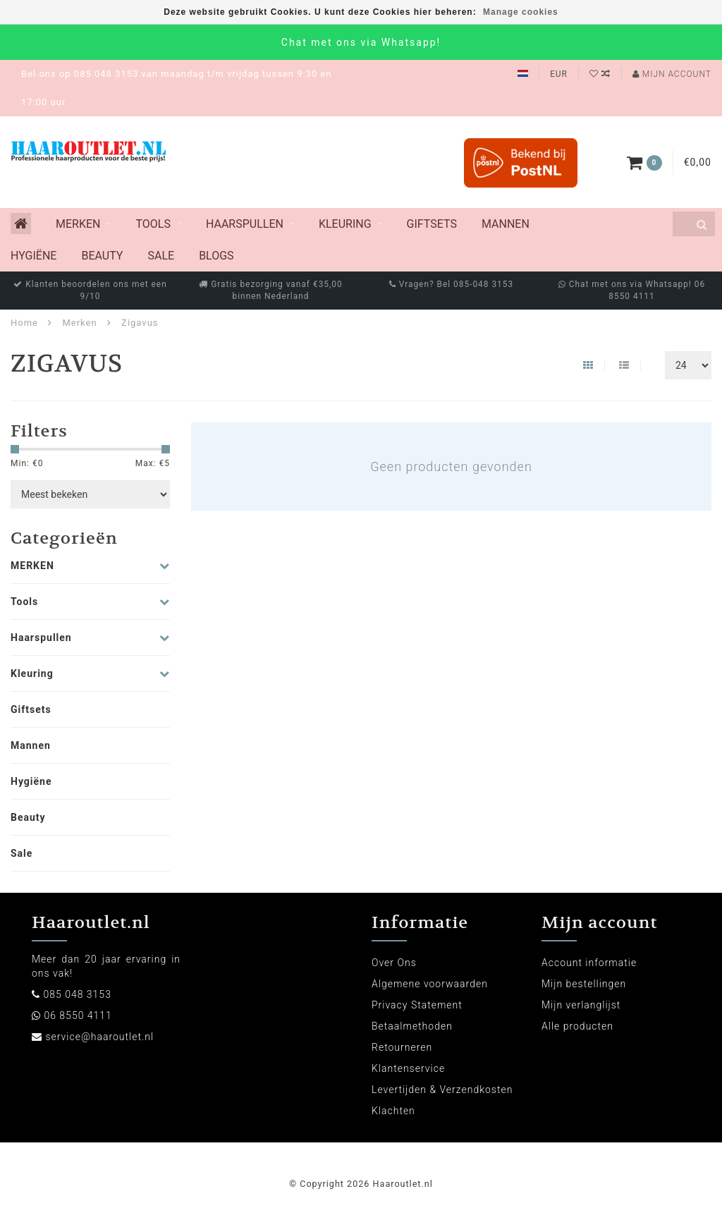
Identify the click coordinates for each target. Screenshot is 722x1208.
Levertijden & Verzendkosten (442, 1089)
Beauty (102, 255)
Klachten (393, 1110)
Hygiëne (33, 255)
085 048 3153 (77, 994)
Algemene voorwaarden (430, 983)
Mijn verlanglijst (581, 1005)
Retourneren (402, 1047)
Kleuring (345, 224)
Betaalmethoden (412, 1026)
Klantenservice (408, 1068)
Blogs (216, 255)
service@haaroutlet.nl (99, 1036)
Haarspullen (244, 224)
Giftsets (432, 224)
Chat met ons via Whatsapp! (361, 42)
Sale (160, 255)
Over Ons (394, 962)
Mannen (506, 224)
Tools (152, 224)
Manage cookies (520, 12)
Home (24, 322)
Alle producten (577, 1026)
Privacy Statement (417, 1005)
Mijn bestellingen (584, 983)
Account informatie (589, 962)
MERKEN (78, 224)
